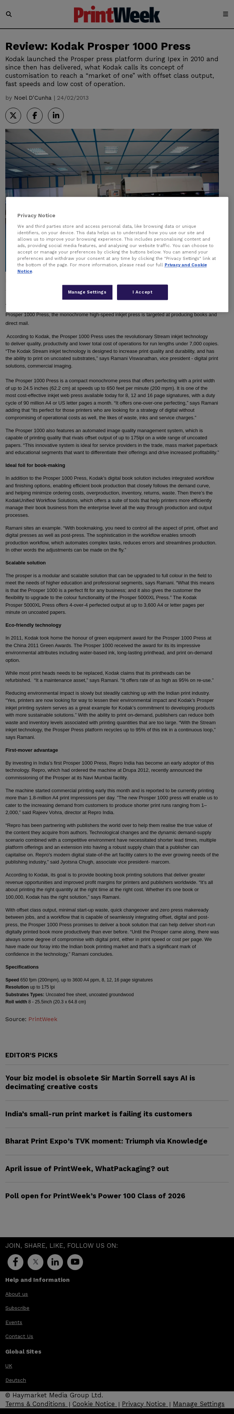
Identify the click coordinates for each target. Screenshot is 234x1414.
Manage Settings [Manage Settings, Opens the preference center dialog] (87, 292)
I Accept (142, 292)
